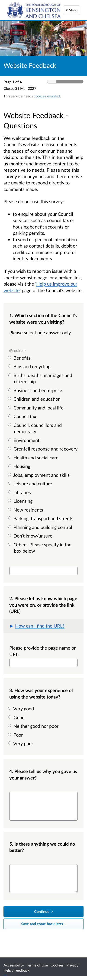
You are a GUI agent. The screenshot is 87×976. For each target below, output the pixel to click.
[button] (43, 626)
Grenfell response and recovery (43, 448)
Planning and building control (40, 527)
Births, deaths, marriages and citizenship (40, 378)
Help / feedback (16, 970)
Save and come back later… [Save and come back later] (43, 923)
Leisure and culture (30, 483)
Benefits (19, 358)
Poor (16, 735)
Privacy (72, 965)
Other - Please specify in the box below (40, 548)
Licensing (20, 501)
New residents (26, 509)
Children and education (35, 399)
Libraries (20, 492)
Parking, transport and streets (41, 518)
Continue (43, 911)
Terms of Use (37, 965)
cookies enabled (47, 96)
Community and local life (36, 407)
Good (17, 717)
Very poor (21, 743)
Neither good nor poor (33, 726)
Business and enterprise (35, 390)
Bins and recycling (29, 366)
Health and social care (33, 457)
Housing (19, 466)
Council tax (22, 416)
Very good (21, 708)
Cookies (57, 965)
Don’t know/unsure (30, 535)
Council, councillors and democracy (35, 428)
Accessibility (13, 965)
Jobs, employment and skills (39, 475)
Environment (24, 440)
